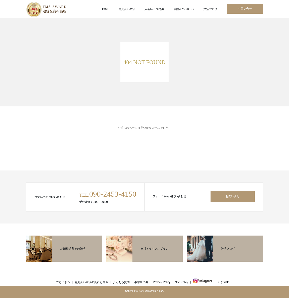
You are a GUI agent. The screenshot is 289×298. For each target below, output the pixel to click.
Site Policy (181, 282)
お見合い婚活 (126, 9)
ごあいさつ (63, 282)
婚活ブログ (211, 9)
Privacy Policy (161, 282)
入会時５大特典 (154, 9)
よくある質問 (121, 282)
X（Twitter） (225, 282)
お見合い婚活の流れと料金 (91, 282)
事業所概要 (141, 282)
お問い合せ (245, 8)
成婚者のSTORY (183, 9)
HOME (105, 9)
